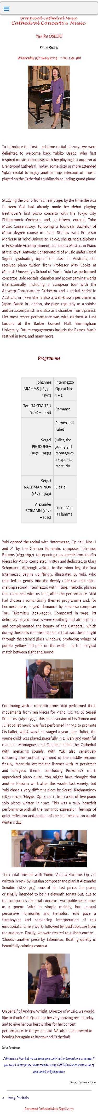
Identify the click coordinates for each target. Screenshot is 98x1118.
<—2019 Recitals (15, 1098)
